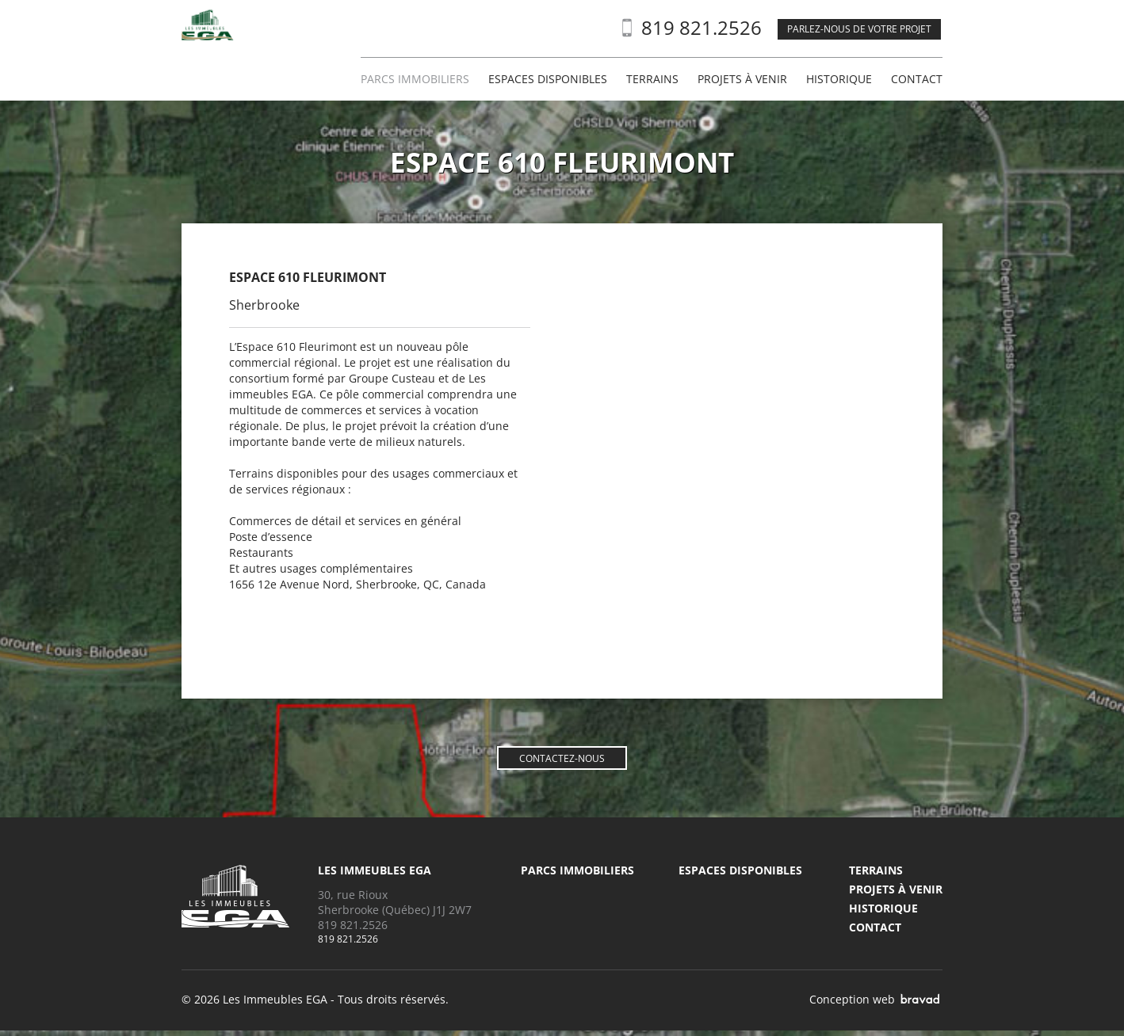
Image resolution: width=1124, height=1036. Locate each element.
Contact (916, 79)
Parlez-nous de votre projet (859, 29)
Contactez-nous (562, 759)
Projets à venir (742, 79)
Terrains (652, 79)
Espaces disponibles (547, 79)
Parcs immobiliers (415, 79)
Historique (839, 79)
